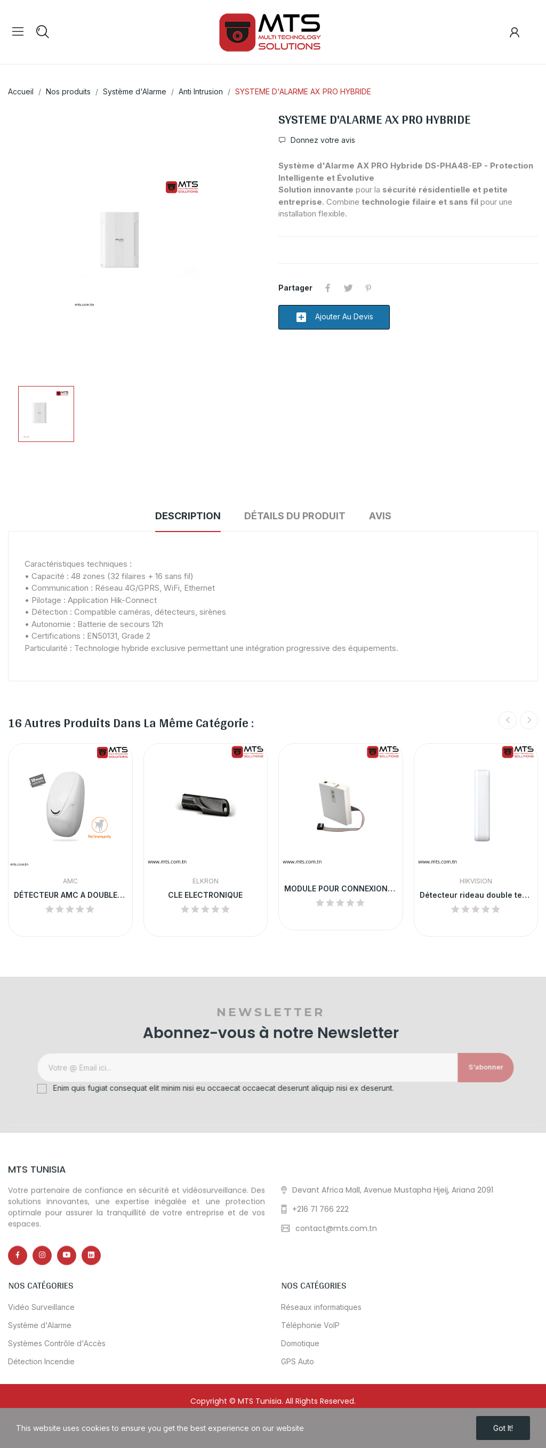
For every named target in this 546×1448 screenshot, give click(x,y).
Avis (380, 515)
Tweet (348, 288)
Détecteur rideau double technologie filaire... (476, 894)
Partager (328, 288)
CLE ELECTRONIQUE (205, 894)
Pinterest (368, 288)
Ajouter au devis (334, 317)
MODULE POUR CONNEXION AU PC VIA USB (340, 888)
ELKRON (205, 881)
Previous (508, 720)
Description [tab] (188, 515)
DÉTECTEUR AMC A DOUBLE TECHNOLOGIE (70, 894)
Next (529, 720)
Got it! (503, 1428)
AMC (70, 881)
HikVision (476, 881)
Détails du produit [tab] (295, 515)
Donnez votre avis (321, 140)
